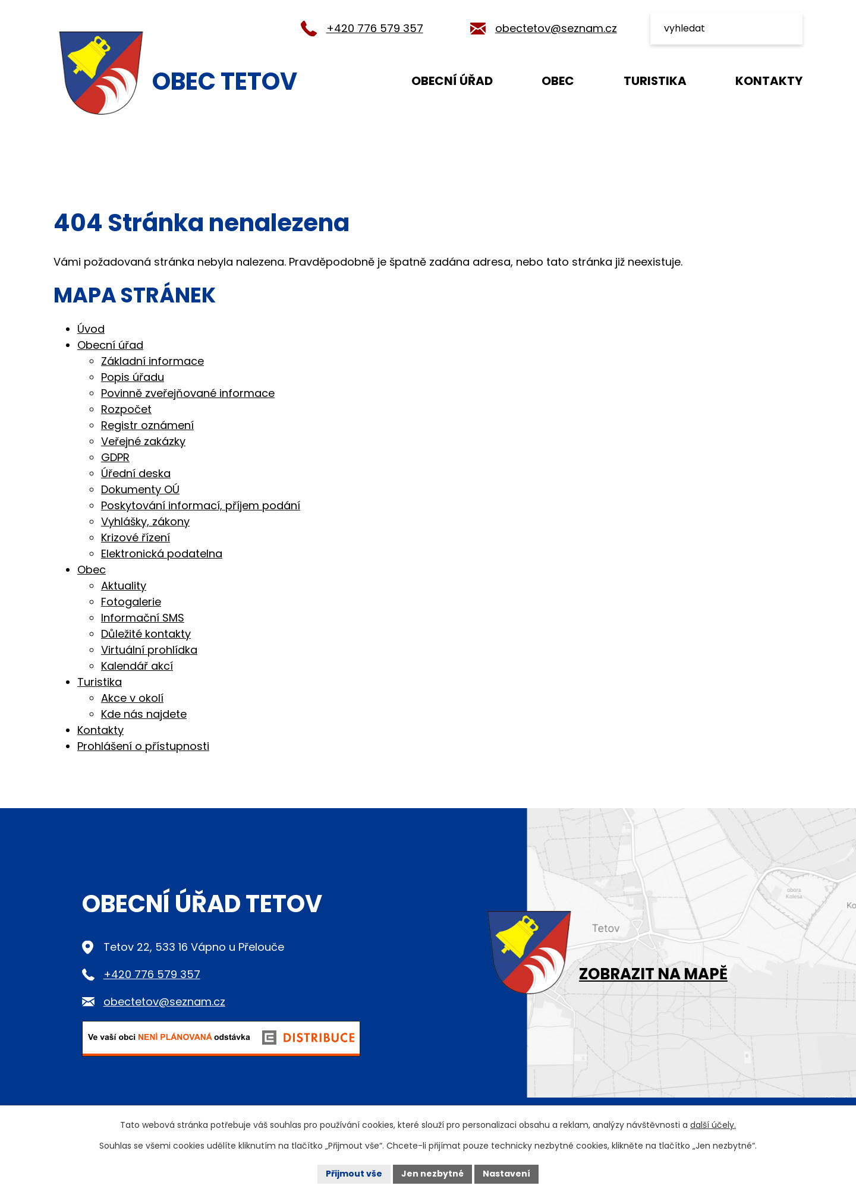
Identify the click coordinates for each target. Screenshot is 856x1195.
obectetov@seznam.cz (556, 28)
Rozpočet (126, 409)
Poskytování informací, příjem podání (200, 505)
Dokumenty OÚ (140, 489)
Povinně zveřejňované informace (188, 393)
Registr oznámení (147, 425)
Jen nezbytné (432, 1174)
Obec (558, 80)
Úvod (352, 79)
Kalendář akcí (137, 665)
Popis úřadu (132, 377)
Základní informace (152, 361)
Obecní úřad (452, 80)
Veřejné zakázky (143, 441)
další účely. (713, 1125)
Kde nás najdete (144, 714)
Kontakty (768, 80)
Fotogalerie (131, 601)
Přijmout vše (354, 1174)
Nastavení (506, 1174)
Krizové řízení (135, 537)
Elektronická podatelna (161, 553)
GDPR (115, 457)
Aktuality (123, 585)
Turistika (655, 80)
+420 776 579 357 (374, 28)
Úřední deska (136, 473)
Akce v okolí (132, 697)
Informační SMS (142, 617)
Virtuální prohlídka (149, 649)
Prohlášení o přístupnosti (143, 746)
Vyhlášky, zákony (145, 521)
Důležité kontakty (146, 633)
